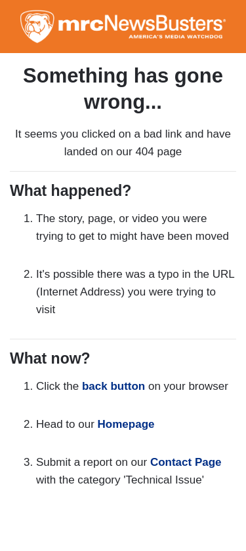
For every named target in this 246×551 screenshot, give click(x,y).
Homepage (126, 424)
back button (113, 386)
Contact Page (186, 462)
